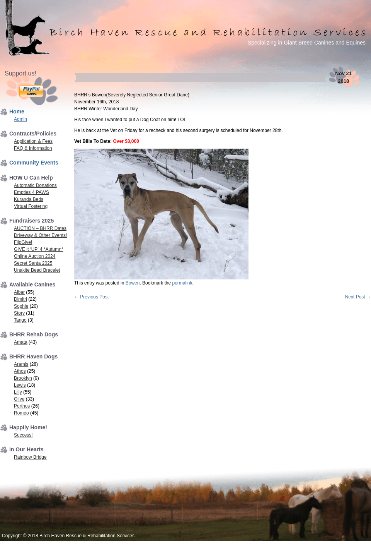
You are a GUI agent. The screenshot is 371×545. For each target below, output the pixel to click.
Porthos (22, 406)
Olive (19, 399)
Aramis (21, 364)
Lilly (18, 392)
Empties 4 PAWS (31, 192)
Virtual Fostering (31, 206)
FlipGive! (23, 242)
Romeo (21, 413)
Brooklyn (23, 378)
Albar (19, 292)
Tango (20, 320)
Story (19, 313)
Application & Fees (33, 141)
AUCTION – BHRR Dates (40, 228)
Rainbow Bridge (30, 457)
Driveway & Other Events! (40, 235)
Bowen (133, 283)
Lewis (20, 385)
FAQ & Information (33, 148)
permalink (182, 283)
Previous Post (91, 297)
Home (16, 111)
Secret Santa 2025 (33, 263)
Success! (23, 435)
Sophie (21, 306)
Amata (20, 342)
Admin (20, 119)
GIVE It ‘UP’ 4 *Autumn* (38, 249)
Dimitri (20, 299)
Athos (20, 371)
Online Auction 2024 (34, 256)
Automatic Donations (35, 185)
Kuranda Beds (28, 199)
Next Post (358, 297)
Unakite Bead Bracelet (37, 270)
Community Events (33, 162)
